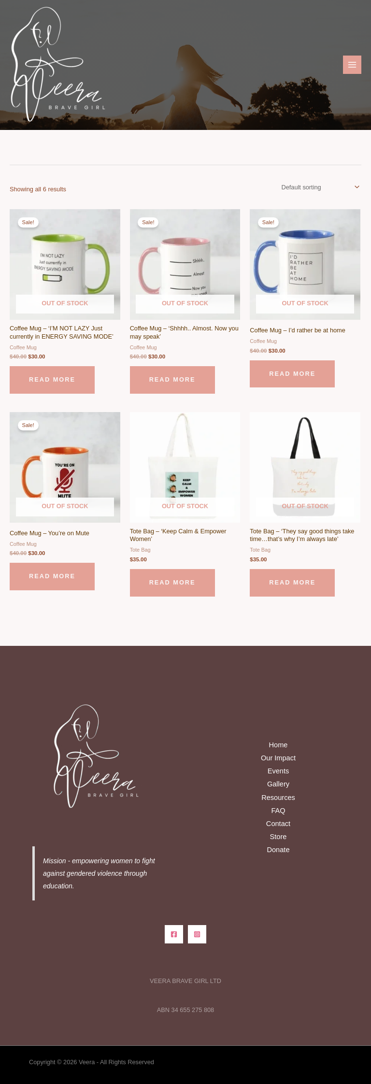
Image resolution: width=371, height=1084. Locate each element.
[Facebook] (174, 934)
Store (278, 837)
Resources (278, 797)
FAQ (278, 810)
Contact (278, 823)
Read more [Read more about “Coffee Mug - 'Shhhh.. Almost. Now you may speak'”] (172, 379)
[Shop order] (318, 187)
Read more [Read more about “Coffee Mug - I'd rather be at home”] (292, 373)
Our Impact (278, 758)
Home (278, 745)
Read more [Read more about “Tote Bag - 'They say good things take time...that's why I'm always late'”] (292, 582)
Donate (278, 850)
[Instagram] (197, 934)
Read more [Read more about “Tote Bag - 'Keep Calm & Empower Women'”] (172, 582)
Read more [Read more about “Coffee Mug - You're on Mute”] (52, 576)
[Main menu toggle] (352, 65)
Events (278, 771)
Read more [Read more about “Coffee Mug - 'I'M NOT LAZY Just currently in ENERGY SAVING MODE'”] (52, 379)
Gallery (278, 784)
